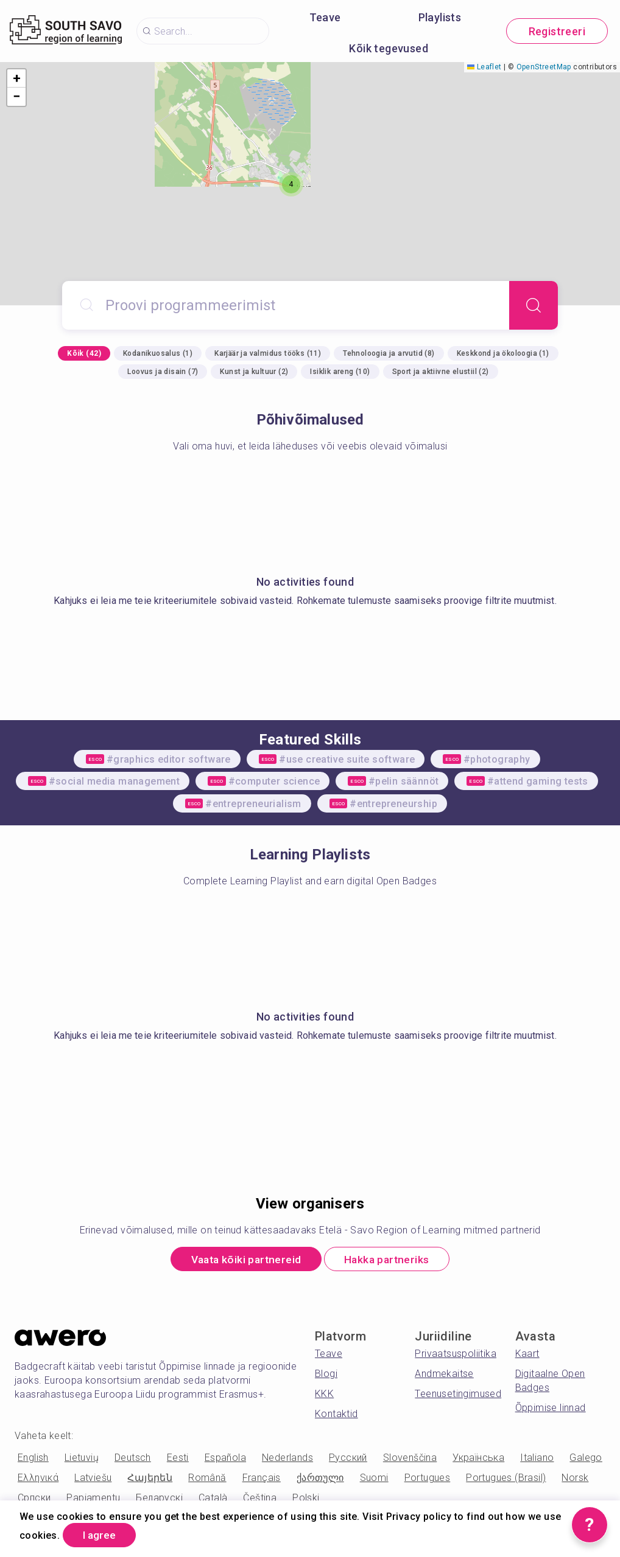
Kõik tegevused (388, 48)
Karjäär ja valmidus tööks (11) (267, 353)
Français (261, 1479)
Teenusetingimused (458, 1395)
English (33, 1459)
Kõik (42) (84, 353)
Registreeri (557, 31)
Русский (348, 1459)
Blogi (326, 1375)
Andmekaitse (444, 1375)
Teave (325, 17)
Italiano (537, 1459)
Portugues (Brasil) (506, 1479)
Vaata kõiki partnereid (242, 1260)
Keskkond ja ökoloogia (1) (503, 353)
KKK (324, 1395)
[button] (291, 184)
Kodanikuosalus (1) (157, 353)
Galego (585, 1459)
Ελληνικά (38, 1479)
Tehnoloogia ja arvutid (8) (388, 353)
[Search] (533, 305)
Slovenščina (410, 1459)
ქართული (320, 1479)
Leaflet (484, 67)
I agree (102, 1534)
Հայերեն (149, 1479)
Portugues (427, 1479)
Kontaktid (336, 1415)
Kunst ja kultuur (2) (254, 371)
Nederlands (287, 1459)
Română (207, 1479)
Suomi (374, 1479)
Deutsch (132, 1459)
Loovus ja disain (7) (162, 371)
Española (225, 1459)
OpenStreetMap (543, 67)
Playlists (440, 17)
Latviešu (92, 1479)
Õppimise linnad (550, 1409)
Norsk (575, 1479)
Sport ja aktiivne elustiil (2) (440, 371)
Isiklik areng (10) (340, 371)
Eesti (178, 1459)
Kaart (527, 1355)
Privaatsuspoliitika (455, 1355)
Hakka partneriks (390, 1260)
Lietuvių (82, 1459)
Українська (478, 1459)
